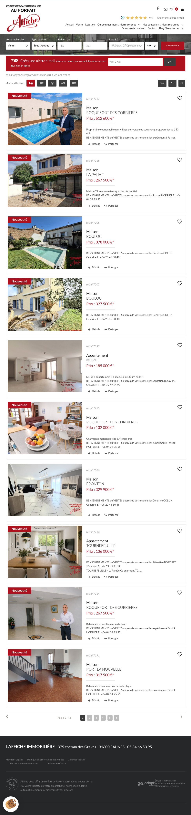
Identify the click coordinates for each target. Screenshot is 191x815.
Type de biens (39, 39)
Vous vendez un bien (133, 28)
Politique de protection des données (45, 759)
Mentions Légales (14, 759)
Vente (79, 24)
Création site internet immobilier (170, 783)
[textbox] (126, 46)
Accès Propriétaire (56, 763)
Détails (94, 143)
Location (90, 24)
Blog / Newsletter (171, 28)
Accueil (69, 24)
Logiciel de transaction (166, 781)
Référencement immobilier (167, 786)
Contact (152, 28)
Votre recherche (15, 39)
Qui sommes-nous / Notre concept (118, 24)
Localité (113, 39)
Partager (111, 144)
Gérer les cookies (76, 759)
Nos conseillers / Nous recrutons (163, 24)
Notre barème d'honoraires (24, 763)
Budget (61, 39)
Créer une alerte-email (170, 17)
